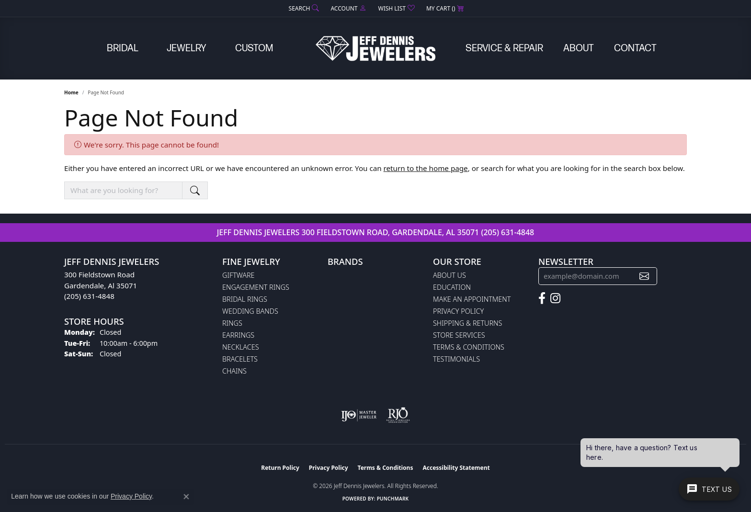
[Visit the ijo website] (359, 415)
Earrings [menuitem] (238, 335)
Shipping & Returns (467, 323)
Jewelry (186, 48)
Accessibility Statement (455, 468)
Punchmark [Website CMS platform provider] (393, 498)
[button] (303, 8)
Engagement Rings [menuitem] (255, 287)
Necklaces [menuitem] (240, 347)
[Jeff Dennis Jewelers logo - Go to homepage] (375, 48)
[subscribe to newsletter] (644, 276)
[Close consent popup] (186, 497)
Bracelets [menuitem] (240, 359)
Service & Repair (504, 48)
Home (71, 92)
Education (452, 287)
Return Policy (280, 468)
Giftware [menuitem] (238, 275)
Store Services (459, 335)
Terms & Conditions (468, 347)
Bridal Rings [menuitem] (244, 299)
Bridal (122, 48)
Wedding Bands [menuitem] (250, 311)
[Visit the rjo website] (398, 415)
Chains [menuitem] (234, 370)
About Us (449, 275)
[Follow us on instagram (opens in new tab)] (555, 298)
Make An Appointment (472, 299)
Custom (254, 48)
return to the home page (426, 168)
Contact (635, 48)
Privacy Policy (458, 311)
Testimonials (456, 359)
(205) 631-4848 (507, 232)
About (578, 48)
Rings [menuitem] (232, 323)
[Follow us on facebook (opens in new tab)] (542, 298)
